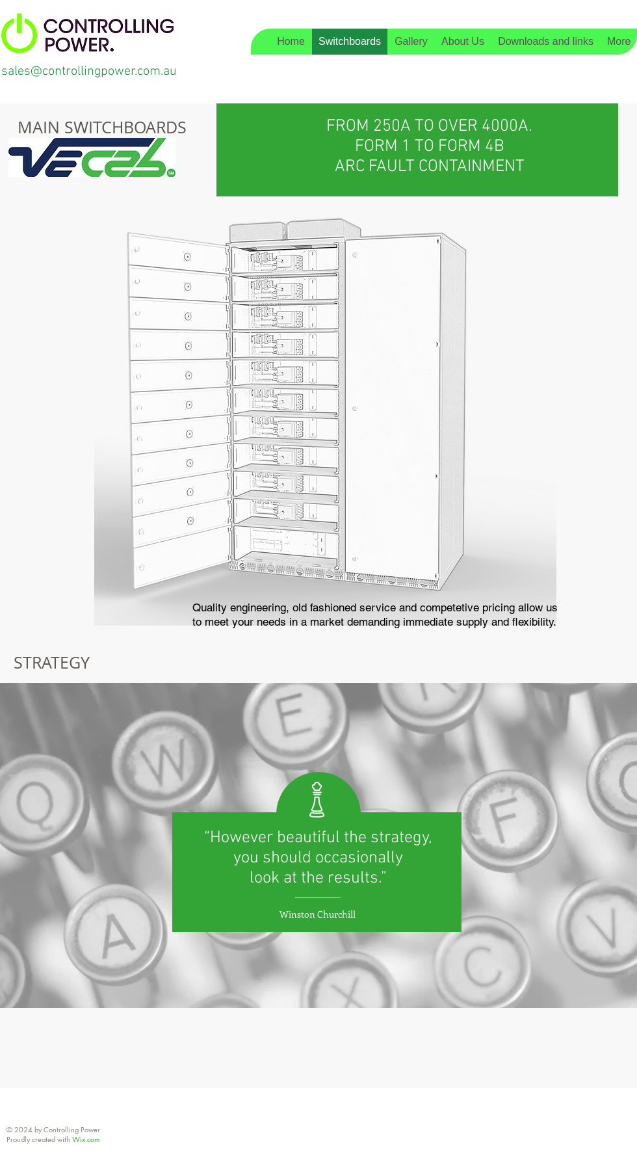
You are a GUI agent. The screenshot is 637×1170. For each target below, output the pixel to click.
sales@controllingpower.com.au (89, 71)
